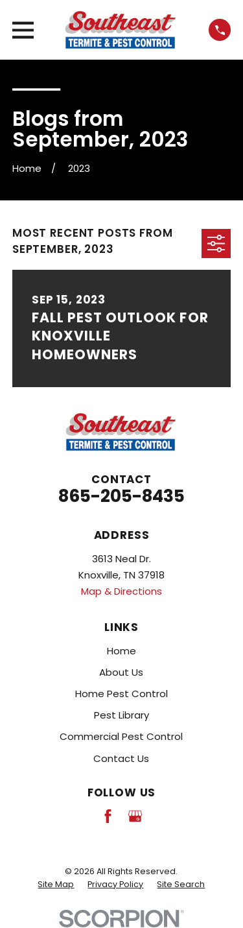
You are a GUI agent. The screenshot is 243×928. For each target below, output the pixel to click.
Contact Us (121, 758)
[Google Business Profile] (135, 816)
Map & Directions (121, 591)
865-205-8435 (121, 496)
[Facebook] (108, 816)
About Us (121, 672)
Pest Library (121, 715)
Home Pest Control (121, 693)
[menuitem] (56, 884)
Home (121, 651)
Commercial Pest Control (121, 736)
